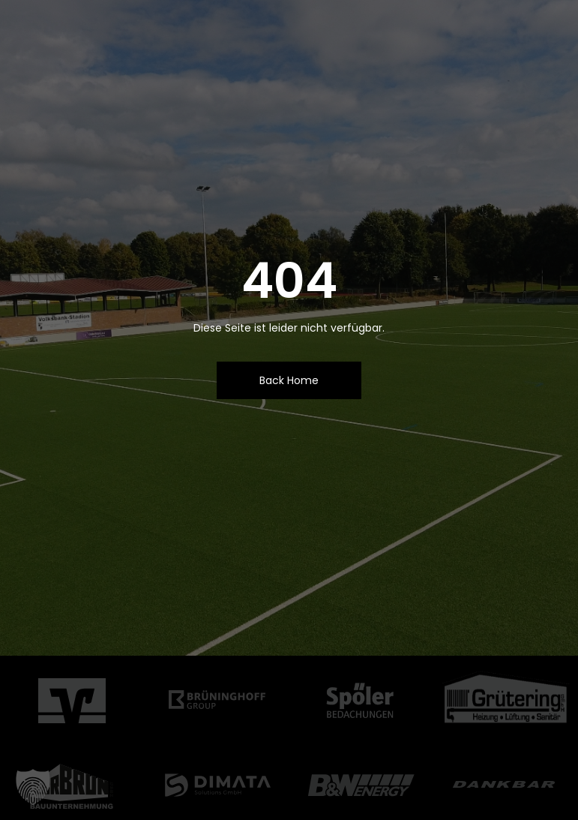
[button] (33, 787)
